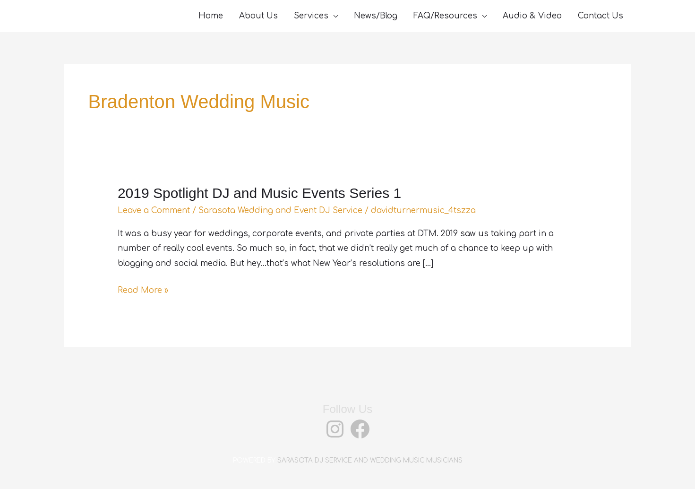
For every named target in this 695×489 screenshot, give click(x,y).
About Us (258, 15)
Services (311, 15)
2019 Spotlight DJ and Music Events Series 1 (259, 193)
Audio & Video (532, 15)
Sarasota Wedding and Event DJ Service (280, 210)
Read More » (143, 290)
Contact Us (600, 15)
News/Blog (375, 15)
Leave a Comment (154, 210)
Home (210, 15)
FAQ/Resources (445, 15)
